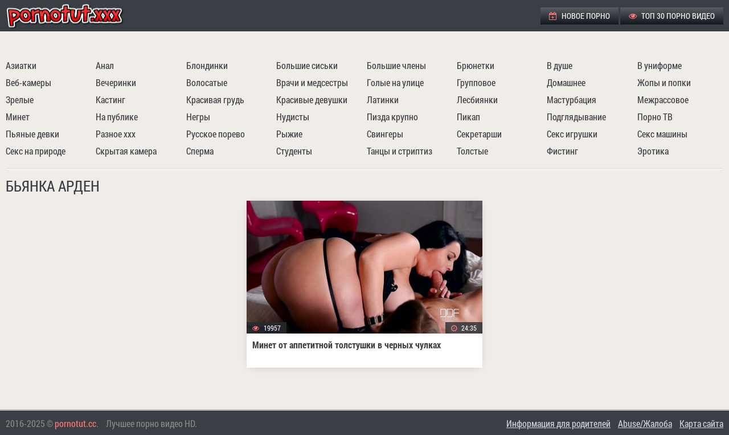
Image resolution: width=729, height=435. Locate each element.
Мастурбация (571, 99)
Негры (198, 117)
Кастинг (110, 99)
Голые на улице (395, 82)
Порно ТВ (655, 117)
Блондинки (207, 65)
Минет (18, 117)
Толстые (472, 151)
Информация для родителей (558, 423)
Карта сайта (701, 423)
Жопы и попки (664, 82)
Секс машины (662, 134)
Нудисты (292, 117)
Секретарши (479, 134)
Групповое (476, 82)
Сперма (200, 151)
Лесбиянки (477, 99)
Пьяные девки (32, 134)
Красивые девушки (311, 99)
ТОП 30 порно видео (672, 15)
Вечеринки (116, 82)
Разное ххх (116, 134)
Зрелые (20, 99)
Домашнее (566, 82)
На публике (117, 117)
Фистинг (562, 151)
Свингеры (385, 134)
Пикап (468, 117)
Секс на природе (35, 151)
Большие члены (396, 65)
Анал (105, 65)
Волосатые (206, 82)
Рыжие (289, 134)
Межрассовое (663, 99)
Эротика (653, 151)
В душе (559, 65)
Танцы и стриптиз (399, 151)
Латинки (383, 99)
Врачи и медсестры (312, 82)
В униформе (659, 65)
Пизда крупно (392, 117)
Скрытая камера (126, 151)
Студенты (294, 151)
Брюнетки (475, 65)
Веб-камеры (28, 82)
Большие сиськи (307, 65)
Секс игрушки (572, 134)
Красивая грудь (215, 99)
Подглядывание (576, 117)
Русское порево (215, 134)
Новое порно (579, 15)
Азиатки (21, 65)
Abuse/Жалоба (645, 423)
